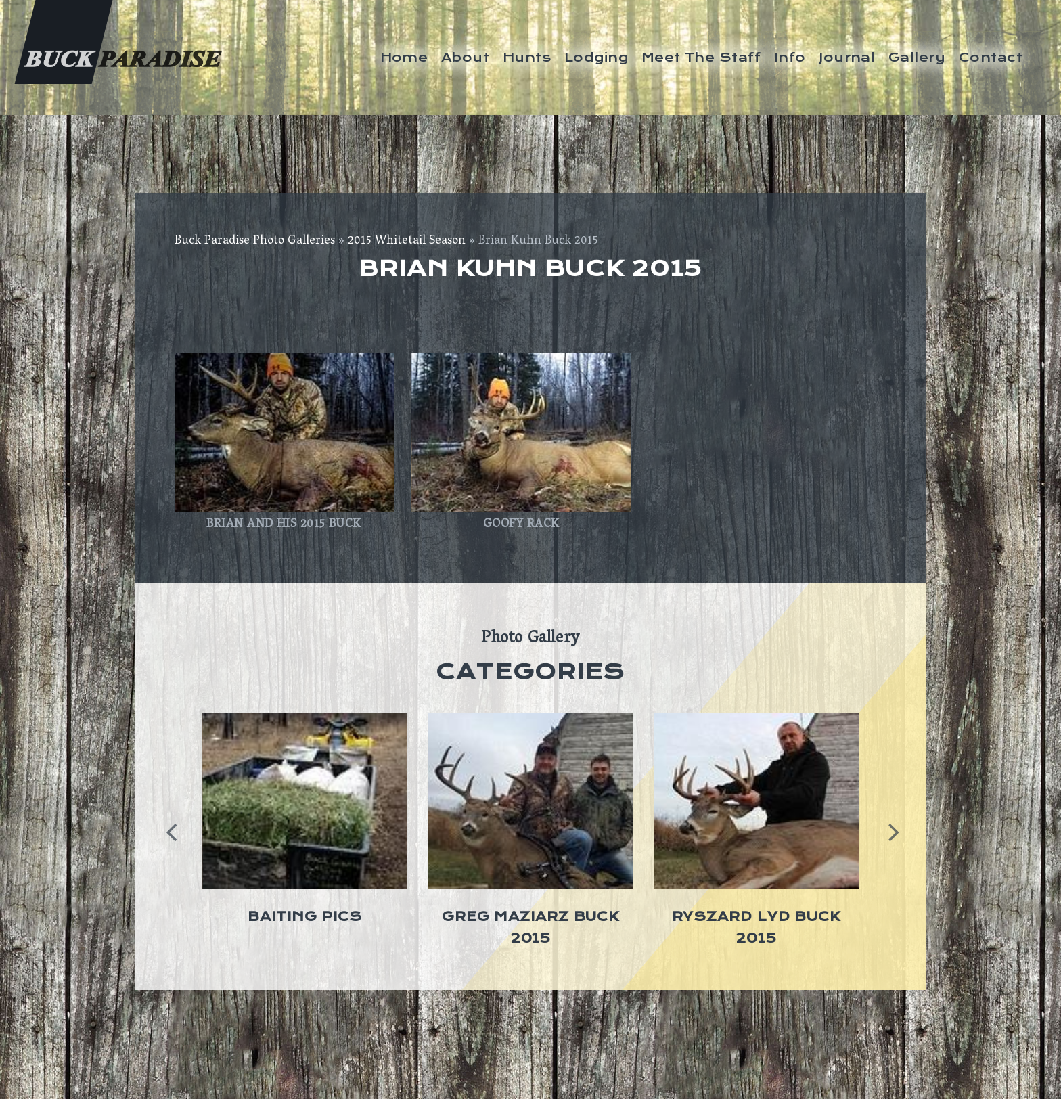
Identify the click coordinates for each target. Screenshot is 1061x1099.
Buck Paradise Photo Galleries (255, 241)
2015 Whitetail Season (407, 241)
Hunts (527, 57)
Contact (990, 57)
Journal (847, 57)
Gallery (916, 57)
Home (404, 57)
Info (790, 57)
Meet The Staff (701, 57)
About (465, 57)
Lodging (596, 57)
